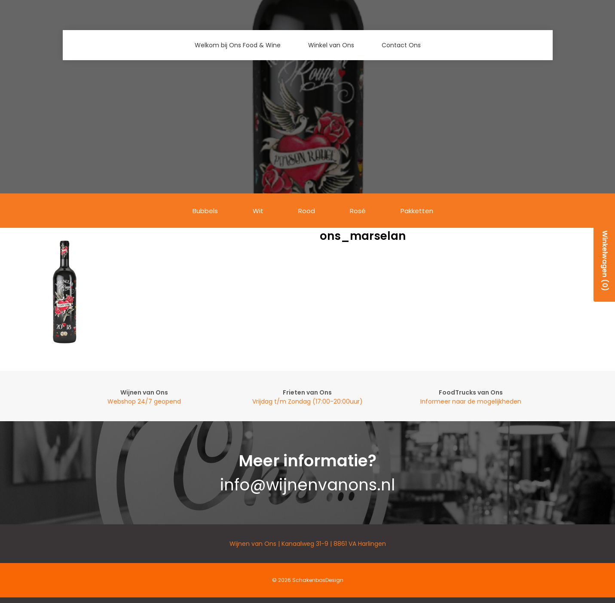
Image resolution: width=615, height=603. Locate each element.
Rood (306, 210)
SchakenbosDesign (317, 580)
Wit (258, 210)
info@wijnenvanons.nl (307, 485)
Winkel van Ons (331, 45)
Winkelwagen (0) (605, 260)
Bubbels (205, 210)
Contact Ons (401, 45)
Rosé (358, 210)
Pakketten (417, 210)
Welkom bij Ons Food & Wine (238, 45)
